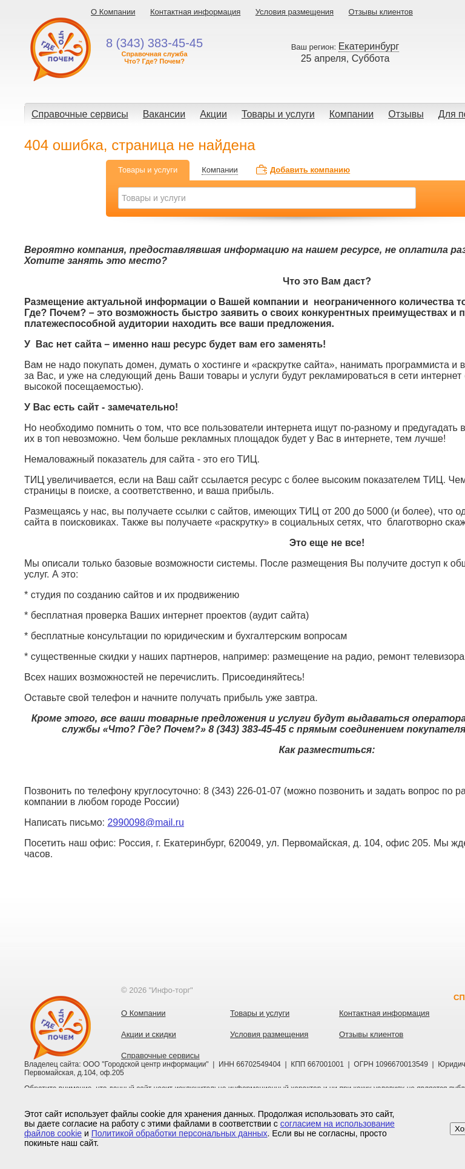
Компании (351, 114)
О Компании (113, 11)
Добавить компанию (310, 169)
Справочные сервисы (79, 114)
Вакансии (164, 114)
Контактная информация (195, 11)
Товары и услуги (278, 114)
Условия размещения (295, 11)
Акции (213, 114)
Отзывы (406, 114)
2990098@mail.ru (145, 822)
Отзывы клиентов (381, 11)
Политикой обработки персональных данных (179, 1133)
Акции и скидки (148, 1034)
